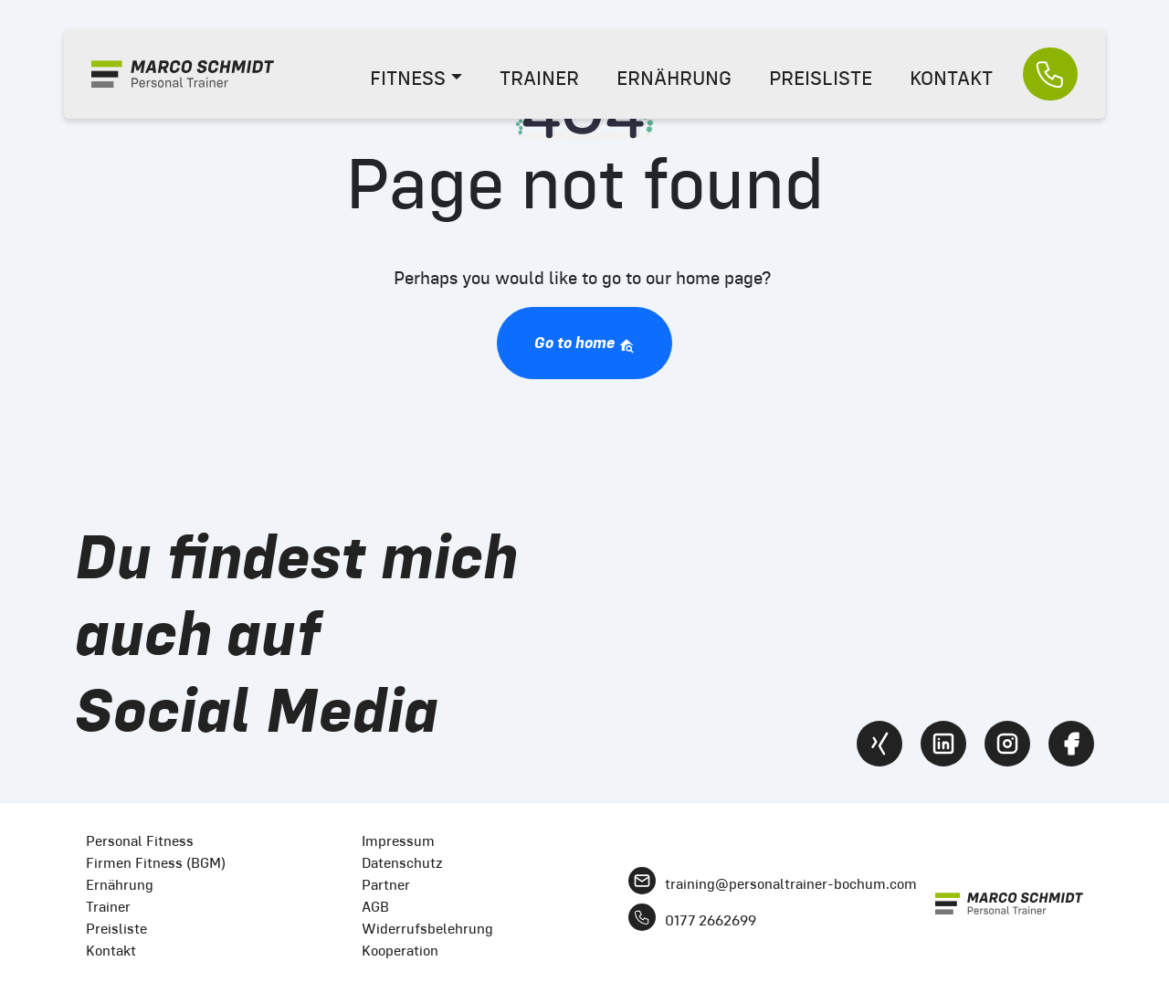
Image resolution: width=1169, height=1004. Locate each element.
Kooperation (400, 950)
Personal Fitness (140, 841)
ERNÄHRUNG (674, 78)
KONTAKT (951, 78)
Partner (386, 884)
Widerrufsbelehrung (427, 928)
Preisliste (116, 928)
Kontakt (111, 950)
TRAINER (539, 78)
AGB (375, 906)
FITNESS (408, 78)
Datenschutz (402, 863)
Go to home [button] (584, 343)
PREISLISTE (820, 78)
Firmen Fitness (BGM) (156, 863)
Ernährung (119, 884)
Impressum (398, 841)
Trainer (108, 906)
